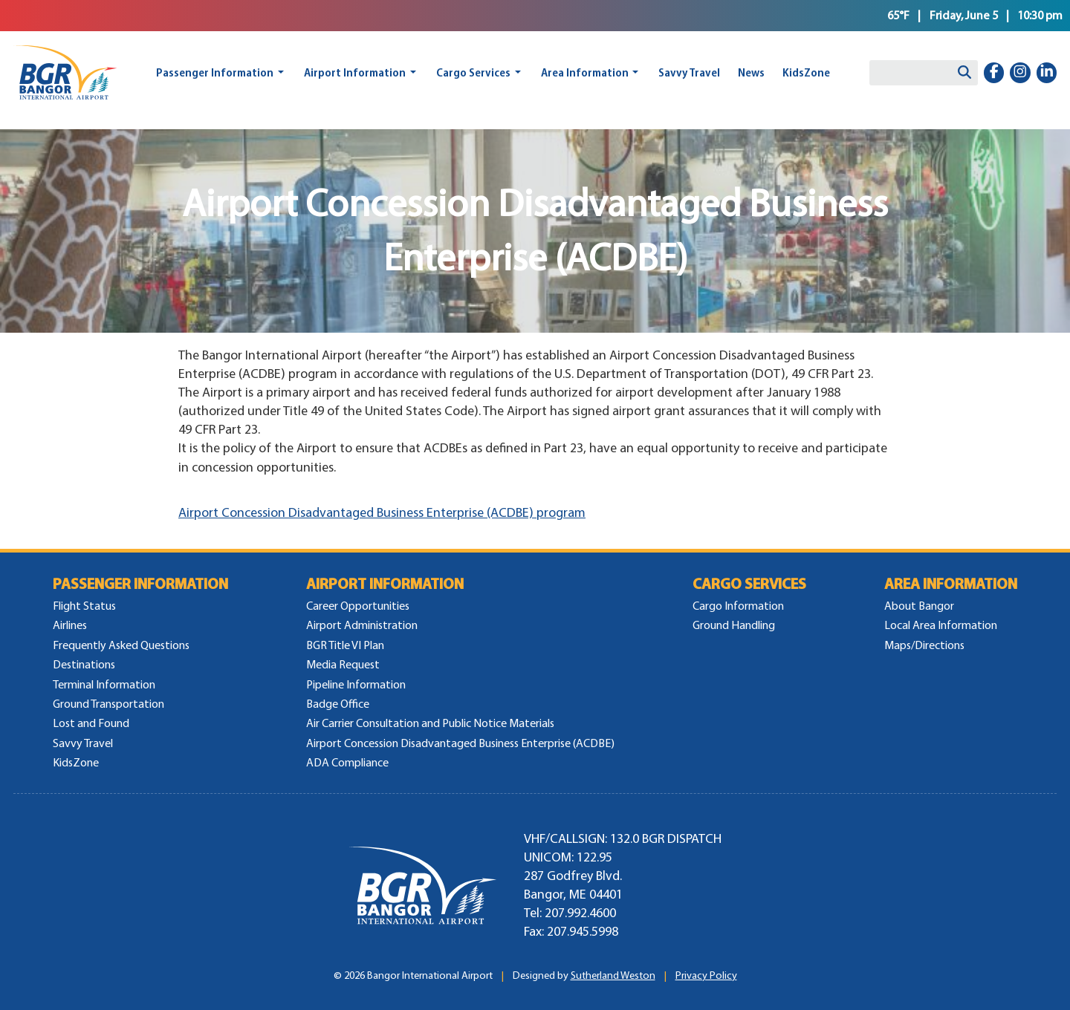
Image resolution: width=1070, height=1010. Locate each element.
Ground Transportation (108, 704)
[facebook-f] (994, 72)
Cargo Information (738, 606)
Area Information (585, 72)
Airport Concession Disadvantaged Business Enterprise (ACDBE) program (382, 512)
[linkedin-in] (1047, 72)
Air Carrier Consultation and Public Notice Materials (430, 723)
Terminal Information (104, 684)
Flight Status (84, 606)
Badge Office (337, 704)
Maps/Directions (924, 645)
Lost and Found (91, 723)
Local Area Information (940, 625)
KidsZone (806, 72)
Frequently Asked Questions (121, 645)
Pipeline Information (356, 684)
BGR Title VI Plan (345, 645)
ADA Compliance (347, 762)
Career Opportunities (357, 606)
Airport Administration (362, 625)
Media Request (343, 664)
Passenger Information (214, 72)
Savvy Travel (689, 72)
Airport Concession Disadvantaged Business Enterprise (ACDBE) (460, 743)
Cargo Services (473, 72)
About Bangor (919, 606)
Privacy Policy (706, 975)
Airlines (70, 625)
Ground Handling (734, 625)
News (751, 72)
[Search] (964, 72)
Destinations (84, 664)
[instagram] (1020, 72)
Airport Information (355, 72)
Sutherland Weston (613, 975)
